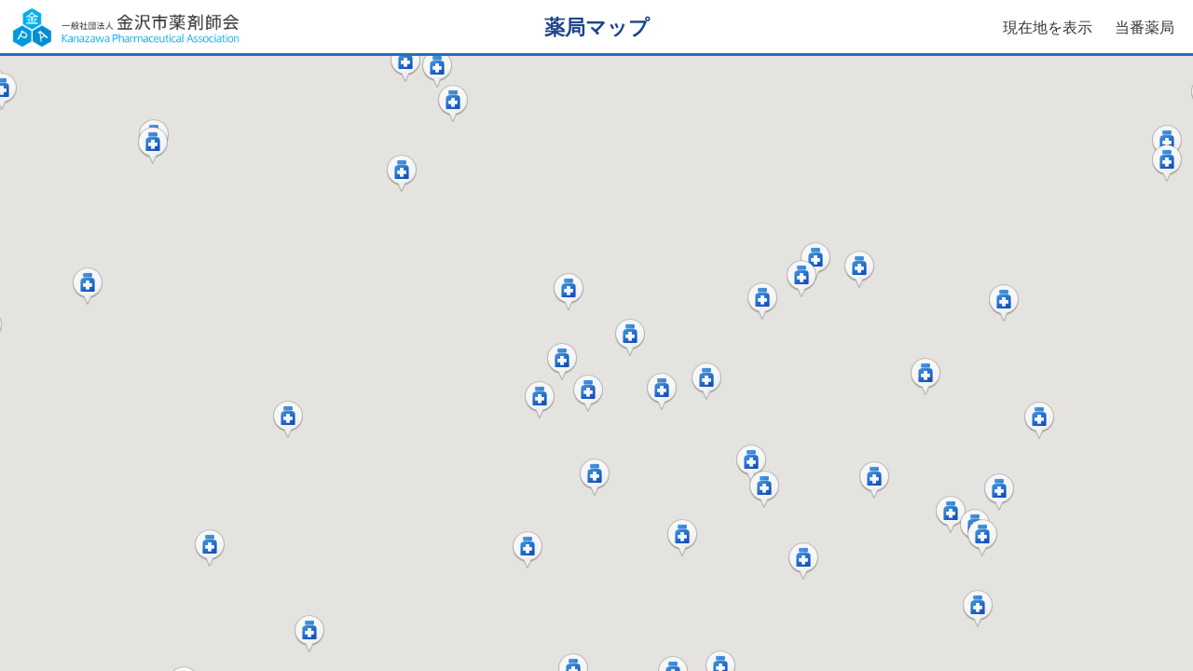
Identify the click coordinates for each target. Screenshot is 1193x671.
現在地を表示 (1047, 27)
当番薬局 (1144, 27)
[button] (405, 63)
